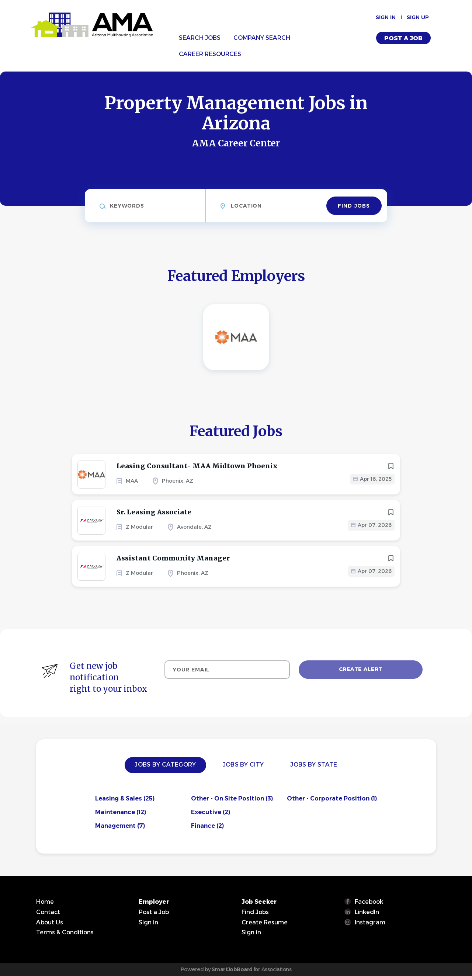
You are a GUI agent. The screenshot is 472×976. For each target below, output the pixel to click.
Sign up (418, 17)
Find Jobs (354, 205)
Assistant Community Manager (173, 558)
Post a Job (403, 38)
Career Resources (210, 54)
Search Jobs (200, 37)
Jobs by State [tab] (313, 764)
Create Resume (265, 922)
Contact (48, 912)
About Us (49, 922)
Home (45, 901)
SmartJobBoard (232, 969)
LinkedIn (367, 912)
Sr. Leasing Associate (154, 512)
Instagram (370, 922)
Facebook (369, 901)
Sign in (386, 17)
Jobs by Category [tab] (165, 764)
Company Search (261, 37)
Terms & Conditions (65, 932)
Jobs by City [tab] (243, 764)
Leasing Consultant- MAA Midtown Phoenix (197, 466)
